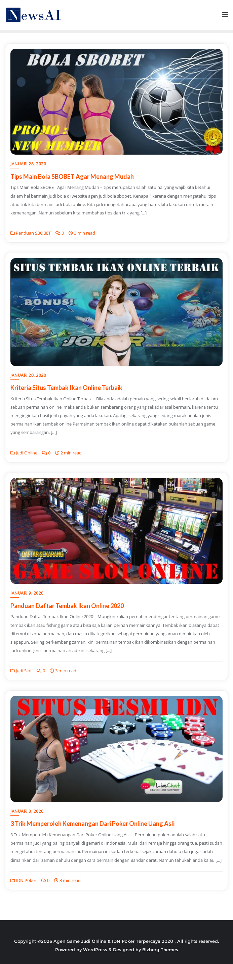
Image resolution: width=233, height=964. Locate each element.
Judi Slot (21, 671)
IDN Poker (23, 880)
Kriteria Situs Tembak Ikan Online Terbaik (66, 387)
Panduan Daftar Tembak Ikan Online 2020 (67, 605)
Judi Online (23, 453)
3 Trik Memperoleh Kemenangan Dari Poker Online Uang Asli (92, 823)
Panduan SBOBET (30, 233)
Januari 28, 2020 (28, 164)
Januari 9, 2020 (27, 593)
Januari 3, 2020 (27, 811)
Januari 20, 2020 (28, 375)
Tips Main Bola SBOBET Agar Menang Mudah (72, 176)
